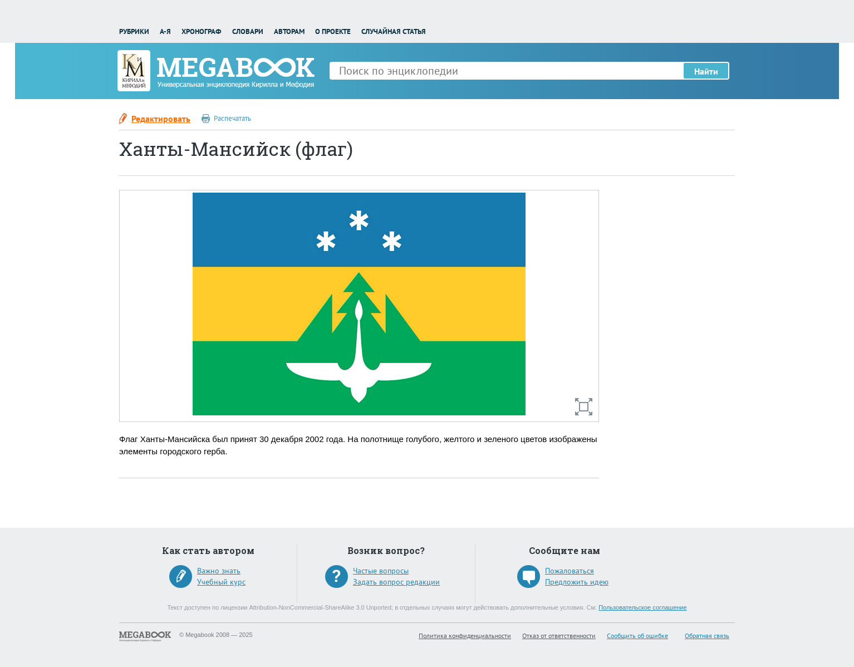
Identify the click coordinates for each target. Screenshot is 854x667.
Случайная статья (393, 31)
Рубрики (134, 31)
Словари (247, 31)
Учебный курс (221, 582)
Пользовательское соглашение (642, 607)
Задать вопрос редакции (396, 582)
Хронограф (201, 31)
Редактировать (160, 118)
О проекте (333, 31)
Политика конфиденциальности (465, 635)
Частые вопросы (381, 571)
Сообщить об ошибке (637, 635)
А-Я (165, 31)
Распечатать (232, 118)
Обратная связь (707, 635)
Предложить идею (576, 582)
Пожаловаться (569, 571)
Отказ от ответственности (559, 635)
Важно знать (219, 571)
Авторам (289, 31)
